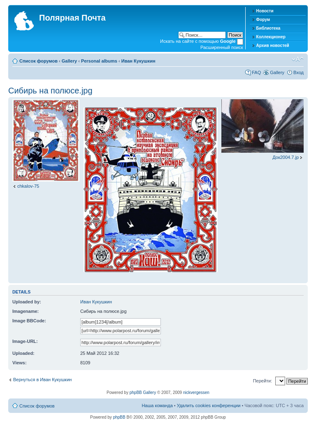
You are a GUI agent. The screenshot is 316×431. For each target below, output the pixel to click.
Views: (19, 362)
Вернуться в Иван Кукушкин (42, 379)
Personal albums (99, 60)
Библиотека (268, 28)
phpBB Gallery (143, 392)
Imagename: (25, 311)
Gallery (69, 60)
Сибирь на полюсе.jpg (50, 90)
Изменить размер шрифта (298, 59)
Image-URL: (25, 341)
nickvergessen (196, 392)
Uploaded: (23, 353)
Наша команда (157, 405)
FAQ (256, 72)
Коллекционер (271, 37)
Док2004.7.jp (285, 157)
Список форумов (38, 60)
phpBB (119, 417)
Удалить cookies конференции (209, 405)
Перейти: (262, 380)
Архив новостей (272, 45)
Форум (263, 19)
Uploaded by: (26, 301)
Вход (298, 72)
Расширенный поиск (221, 47)
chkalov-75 (28, 186)
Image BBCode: (29, 320)
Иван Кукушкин (138, 60)
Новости (265, 11)
